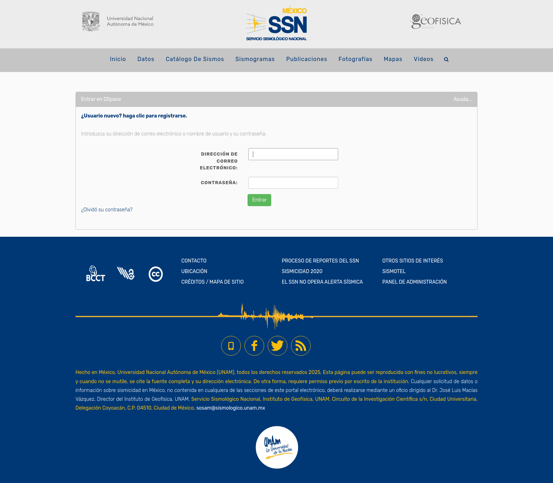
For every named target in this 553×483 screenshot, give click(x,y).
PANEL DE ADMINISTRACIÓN (414, 282)
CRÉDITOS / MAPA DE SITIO (212, 282)
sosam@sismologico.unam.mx (230, 408)
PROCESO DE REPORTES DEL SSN (320, 261)
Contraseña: (219, 182)
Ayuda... (463, 99)
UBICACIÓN (194, 271)
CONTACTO (194, 261)
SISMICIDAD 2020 (302, 271)
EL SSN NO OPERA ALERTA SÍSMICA (322, 282)
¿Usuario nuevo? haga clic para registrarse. (134, 116)
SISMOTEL (394, 271)
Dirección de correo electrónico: (219, 160)
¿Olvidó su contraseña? (107, 210)
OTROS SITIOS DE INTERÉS (412, 261)
